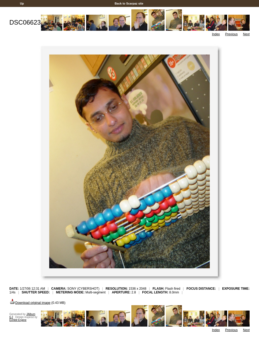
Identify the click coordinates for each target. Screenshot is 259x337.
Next (246, 34)
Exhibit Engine (17, 320)
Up (21, 3)
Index (216, 34)
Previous (231, 34)
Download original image (29, 303)
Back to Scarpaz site (129, 3)
